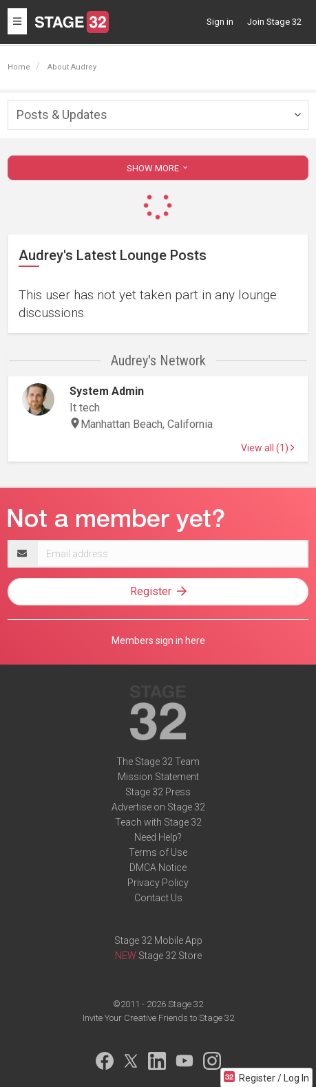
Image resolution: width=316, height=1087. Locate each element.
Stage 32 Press (158, 791)
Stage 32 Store (170, 955)
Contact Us (158, 897)
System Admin (107, 391)
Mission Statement (158, 776)
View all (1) (267, 447)
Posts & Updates (62, 114)
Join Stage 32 (274, 22)
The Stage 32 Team (158, 761)
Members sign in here (158, 640)
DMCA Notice (158, 867)
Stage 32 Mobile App (158, 940)
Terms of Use (158, 852)
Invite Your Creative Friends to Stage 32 (158, 1018)
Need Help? (158, 837)
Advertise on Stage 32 (158, 806)
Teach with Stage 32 (158, 822)
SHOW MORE (158, 168)
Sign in (220, 22)
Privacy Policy (158, 882)
